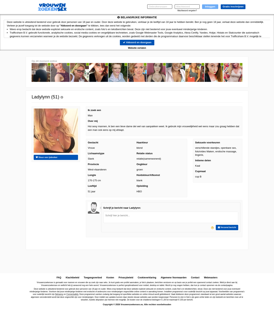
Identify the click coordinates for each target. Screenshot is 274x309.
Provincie (93, 164)
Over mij (93, 121)
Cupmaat (200, 171)
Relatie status (144, 153)
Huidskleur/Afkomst (148, 175)
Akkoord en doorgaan (137, 42)
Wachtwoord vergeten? (187, 11)
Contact (195, 277)
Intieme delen (203, 160)
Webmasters (210, 277)
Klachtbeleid (72, 277)
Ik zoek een (94, 110)
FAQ (59, 277)
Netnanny (59, 294)
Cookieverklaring (147, 277)
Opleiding (142, 185)
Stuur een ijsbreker (46, 157)
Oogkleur (141, 164)
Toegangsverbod (93, 277)
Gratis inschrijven (233, 6)
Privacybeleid (126, 277)
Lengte (92, 175)
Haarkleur (142, 142)
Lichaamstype (96, 153)
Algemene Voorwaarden (173, 277)
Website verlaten (137, 48)
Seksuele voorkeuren (207, 142)
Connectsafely (72, 294)
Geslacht (93, 142)
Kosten (110, 277)
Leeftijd (92, 185)
